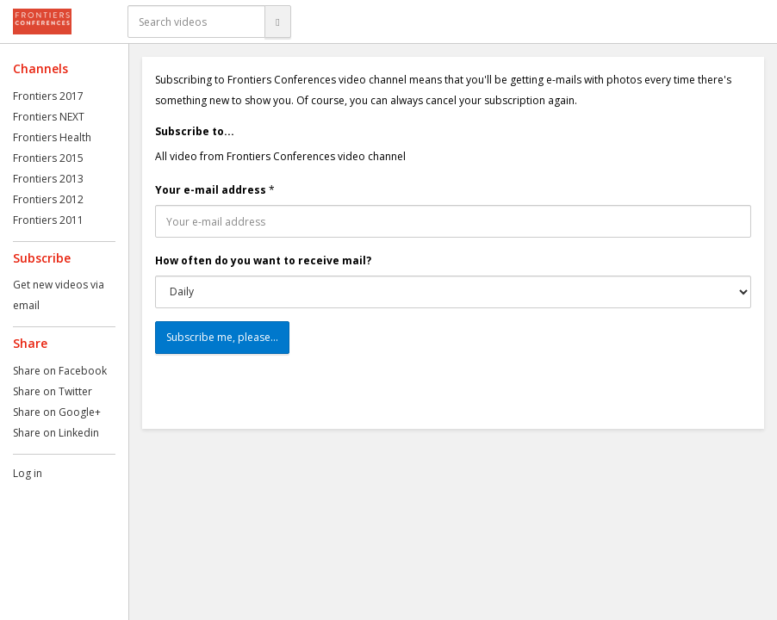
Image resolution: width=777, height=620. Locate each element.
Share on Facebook (60, 370)
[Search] (277, 21)
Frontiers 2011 (48, 220)
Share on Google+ (57, 412)
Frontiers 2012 (48, 199)
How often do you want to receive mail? (263, 260)
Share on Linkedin (56, 432)
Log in (27, 473)
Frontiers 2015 (48, 158)
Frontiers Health (52, 137)
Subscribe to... (194, 131)
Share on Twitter (52, 391)
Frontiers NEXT (48, 116)
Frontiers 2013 (48, 178)
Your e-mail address (210, 190)
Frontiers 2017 (48, 96)
